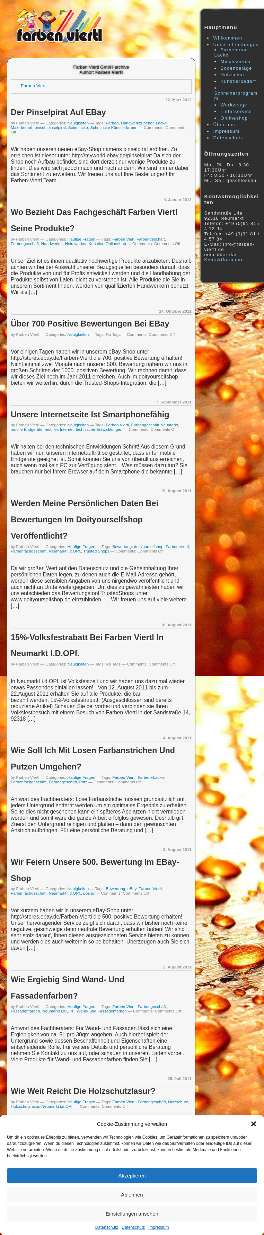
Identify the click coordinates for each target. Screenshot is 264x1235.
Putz (83, 782)
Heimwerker (76, 243)
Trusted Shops (96, 551)
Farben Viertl (33, 85)
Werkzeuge (234, 104)
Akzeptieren (132, 1176)
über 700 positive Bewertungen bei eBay (90, 323)
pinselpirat (56, 127)
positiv (89, 893)
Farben (112, 123)
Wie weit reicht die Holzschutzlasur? (83, 1091)
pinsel (40, 127)
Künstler (96, 243)
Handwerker (52, 243)
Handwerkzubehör (137, 123)
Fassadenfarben (25, 1011)
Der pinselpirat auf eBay (58, 112)
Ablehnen (132, 1195)
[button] (253, 1123)
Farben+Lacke (151, 777)
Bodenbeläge (236, 68)
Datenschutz (106, 1227)
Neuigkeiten (78, 123)
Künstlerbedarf (238, 81)
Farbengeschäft (25, 243)
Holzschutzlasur (25, 1106)
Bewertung (122, 546)
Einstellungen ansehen (132, 1214)
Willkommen (228, 38)
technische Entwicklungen (99, 429)
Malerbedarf (21, 127)
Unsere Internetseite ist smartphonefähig (90, 414)
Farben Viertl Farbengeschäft (138, 239)
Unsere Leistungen (236, 44)
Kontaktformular (223, 259)
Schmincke (78, 127)
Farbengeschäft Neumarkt (154, 425)
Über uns (224, 124)
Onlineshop (116, 243)
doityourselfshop (149, 546)
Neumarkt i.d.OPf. (65, 551)
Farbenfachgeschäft (28, 551)
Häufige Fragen (82, 239)
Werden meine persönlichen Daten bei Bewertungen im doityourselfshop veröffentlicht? (84, 519)
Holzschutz (178, 1101)
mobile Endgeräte (27, 429)
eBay (132, 888)
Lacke (161, 123)
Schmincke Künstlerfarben (113, 127)
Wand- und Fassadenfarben (101, 1011)
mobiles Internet (59, 429)
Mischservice (236, 61)
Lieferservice (236, 111)
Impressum (158, 1227)
